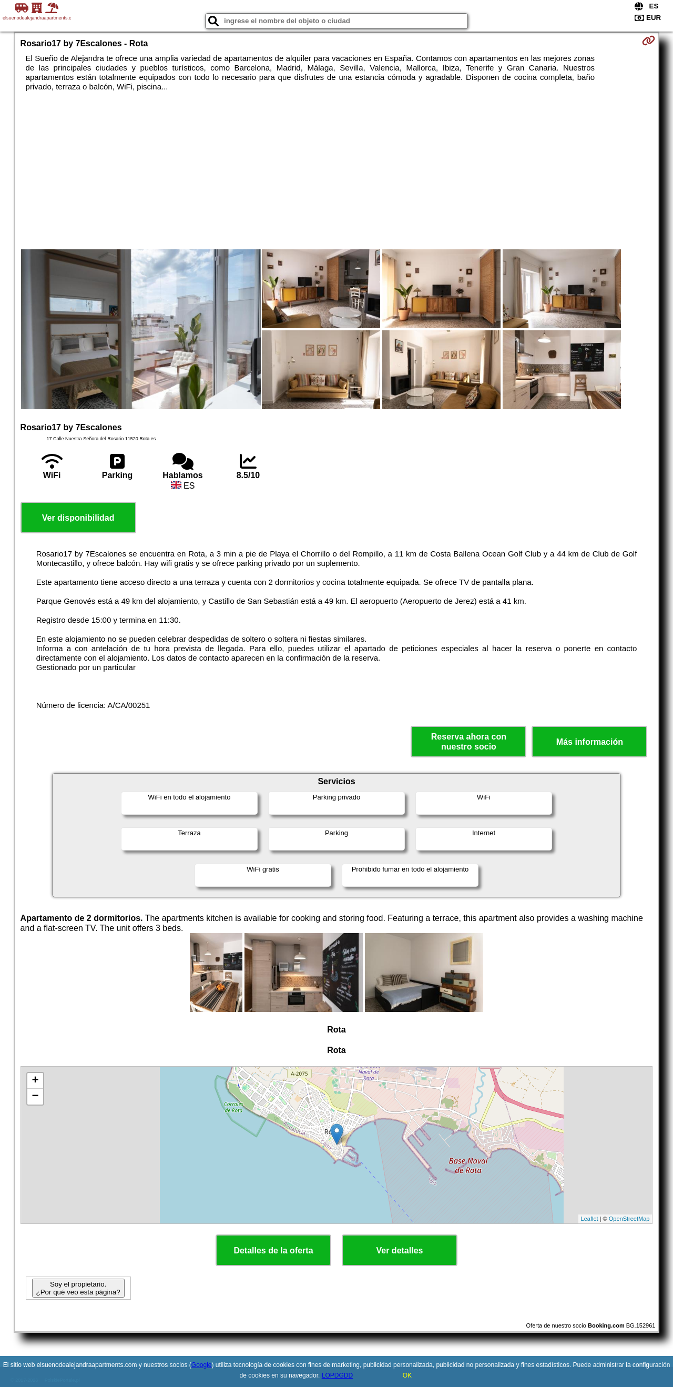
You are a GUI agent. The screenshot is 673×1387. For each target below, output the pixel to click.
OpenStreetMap (629, 1219)
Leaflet (589, 1219)
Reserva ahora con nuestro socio (468, 741)
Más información (589, 741)
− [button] (35, 1097)
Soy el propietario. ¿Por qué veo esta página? (78, 1288)
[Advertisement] (336, 170)
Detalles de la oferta (273, 1250)
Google (201, 1365)
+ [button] (35, 1081)
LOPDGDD (337, 1375)
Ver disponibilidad (78, 517)
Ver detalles (399, 1250)
